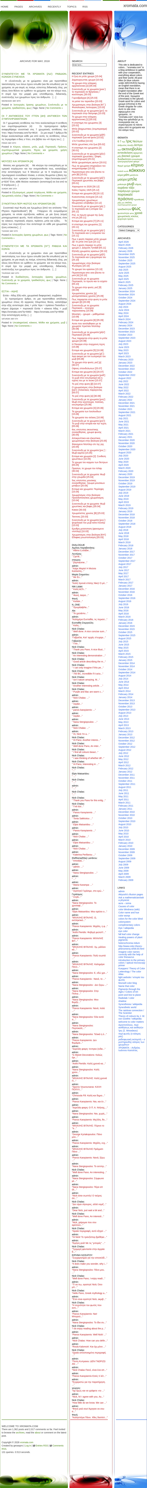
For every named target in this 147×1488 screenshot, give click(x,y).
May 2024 (123, 313)
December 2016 (126, 589)
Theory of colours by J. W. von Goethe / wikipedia (131, 1017)
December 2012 (126, 737)
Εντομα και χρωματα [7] (87, 221)
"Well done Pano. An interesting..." (89, 1172)
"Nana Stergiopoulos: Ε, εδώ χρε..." (90, 973)
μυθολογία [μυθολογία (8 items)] (122, 184)
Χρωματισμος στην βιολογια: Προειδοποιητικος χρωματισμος (88, 498)
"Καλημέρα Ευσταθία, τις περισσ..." (89, 619)
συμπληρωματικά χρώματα (16, 150)
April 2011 (123, 799)
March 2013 (124, 728)
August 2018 (124, 527)
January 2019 (125, 511)
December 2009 (126, 849)
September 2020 (126, 449)
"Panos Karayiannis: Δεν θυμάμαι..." (84, 1041)
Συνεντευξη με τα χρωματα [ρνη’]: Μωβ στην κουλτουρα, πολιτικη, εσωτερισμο (89, 402)
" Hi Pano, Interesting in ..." (85, 764)
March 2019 (124, 505)
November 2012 (126, 740)
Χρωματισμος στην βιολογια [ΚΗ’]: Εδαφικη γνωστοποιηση (89, 536)
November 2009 (126, 852)
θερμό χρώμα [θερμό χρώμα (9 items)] (124, 166)
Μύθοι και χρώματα (56, 192)
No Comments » (54, 108)
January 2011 (125, 809)
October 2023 (125, 334)
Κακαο (79, 509)
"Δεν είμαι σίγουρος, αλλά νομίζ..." (89, 1204)
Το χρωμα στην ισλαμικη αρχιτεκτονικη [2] (84, 84)
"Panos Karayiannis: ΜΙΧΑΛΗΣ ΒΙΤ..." (87, 939)
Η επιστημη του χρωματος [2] (86, 149)
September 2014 (126, 672)
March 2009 (124, 877)
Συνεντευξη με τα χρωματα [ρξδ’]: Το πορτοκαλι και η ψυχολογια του (89, 257)
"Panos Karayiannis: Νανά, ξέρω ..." (88, 1159)
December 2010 (126, 812)
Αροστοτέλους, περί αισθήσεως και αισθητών (130, 1026)
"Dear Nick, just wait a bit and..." (88, 1210)
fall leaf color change (128, 934)
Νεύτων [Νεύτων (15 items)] (137, 141)
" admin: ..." (77, 866)
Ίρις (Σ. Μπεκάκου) (128, 1030)
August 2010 (124, 824)
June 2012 (123, 756)
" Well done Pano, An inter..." (86, 746)
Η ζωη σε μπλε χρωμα (87, 76)
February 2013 (125, 731)
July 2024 (123, 307)
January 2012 (125, 771)
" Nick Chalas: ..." (81, 697)
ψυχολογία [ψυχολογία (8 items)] (122, 219)
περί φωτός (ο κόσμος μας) (129, 1035)
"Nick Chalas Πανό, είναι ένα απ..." (89, 1370)
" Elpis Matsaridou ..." (83, 824)
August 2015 (124, 638)
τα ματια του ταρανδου (87, 101)
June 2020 (123, 458)
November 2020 (126, 443)
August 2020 (124, 452)
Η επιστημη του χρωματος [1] (86, 225)
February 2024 (125, 322)
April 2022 (123, 390)
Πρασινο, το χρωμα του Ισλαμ (87, 469)
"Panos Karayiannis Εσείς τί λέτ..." (89, 1376)
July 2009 (123, 864)
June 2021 (123, 421)
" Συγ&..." (76, 897)
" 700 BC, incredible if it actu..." (87, 673)
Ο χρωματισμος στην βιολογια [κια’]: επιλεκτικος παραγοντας (87, 390)
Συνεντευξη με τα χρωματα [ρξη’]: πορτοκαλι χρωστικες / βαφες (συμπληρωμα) (89, 156)
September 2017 (126, 561)
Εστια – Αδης (10, 291)
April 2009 (123, 874)
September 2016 (126, 598)
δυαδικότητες (22, 277)
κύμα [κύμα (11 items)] (120, 175)
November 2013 (126, 703)
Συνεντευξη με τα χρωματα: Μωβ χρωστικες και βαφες (88, 505)
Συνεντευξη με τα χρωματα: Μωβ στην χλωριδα (88, 475)
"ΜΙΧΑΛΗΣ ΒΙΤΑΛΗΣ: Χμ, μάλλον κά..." (89, 948)
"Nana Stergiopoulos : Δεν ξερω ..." (89, 985)
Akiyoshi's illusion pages (130, 894)
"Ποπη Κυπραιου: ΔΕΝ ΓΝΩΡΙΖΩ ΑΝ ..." (89, 1362)
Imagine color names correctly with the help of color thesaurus (130, 954)
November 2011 (126, 778)
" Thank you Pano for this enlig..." (89, 800)
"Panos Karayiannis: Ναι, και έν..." (89, 1101)
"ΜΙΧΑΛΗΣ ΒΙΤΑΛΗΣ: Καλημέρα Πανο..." (88, 965)
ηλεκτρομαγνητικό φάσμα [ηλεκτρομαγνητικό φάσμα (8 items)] (128, 161)
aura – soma (124, 903)
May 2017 (123, 573)
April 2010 (123, 836)
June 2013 (123, 719)
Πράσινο (62, 146)
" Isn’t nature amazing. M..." (86, 679)
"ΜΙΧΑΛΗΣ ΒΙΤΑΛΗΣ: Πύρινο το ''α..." (88, 1127)
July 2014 (123, 678)
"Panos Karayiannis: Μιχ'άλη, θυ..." (89, 1119)
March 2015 (124, 654)
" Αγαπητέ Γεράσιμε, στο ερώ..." (88, 891)
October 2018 (125, 520)
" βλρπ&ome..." (79, 562)
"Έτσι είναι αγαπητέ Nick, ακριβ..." (89, 1299)
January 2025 (125, 288)
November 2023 (126, 331)
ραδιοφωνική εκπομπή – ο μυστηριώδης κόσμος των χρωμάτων (131, 1042)
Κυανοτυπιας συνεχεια (87, 197)
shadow (122, 1001)
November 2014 (126, 666)
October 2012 (125, 743)
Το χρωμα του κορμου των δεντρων (90, 463)
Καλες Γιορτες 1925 (85, 190)
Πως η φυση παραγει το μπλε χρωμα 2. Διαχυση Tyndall (89, 246)
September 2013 (126, 709)
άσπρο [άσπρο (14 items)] (138, 145)
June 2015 (123, 644)
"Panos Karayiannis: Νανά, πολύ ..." (88, 1009)
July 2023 (123, 344)
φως (29, 108)
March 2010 (124, 839)
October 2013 (125, 706)
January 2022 (125, 400)
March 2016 (124, 616)
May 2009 (123, 870)
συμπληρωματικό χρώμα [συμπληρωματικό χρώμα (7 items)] (127, 205)
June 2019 (123, 496)
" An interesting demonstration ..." (89, 655)
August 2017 (124, 564)
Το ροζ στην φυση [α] (86, 396)
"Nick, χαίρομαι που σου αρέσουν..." (84, 1223)
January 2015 (125, 660)
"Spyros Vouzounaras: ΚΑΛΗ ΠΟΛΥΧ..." (86, 1088)
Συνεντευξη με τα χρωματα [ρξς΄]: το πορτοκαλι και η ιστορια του (89, 209)
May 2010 (123, 833)
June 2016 (123, 607)
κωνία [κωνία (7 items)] (126, 171)
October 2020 (125, 446)
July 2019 (123, 492)
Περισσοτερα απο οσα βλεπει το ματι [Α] (88, 274)
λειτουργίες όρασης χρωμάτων (29, 104)
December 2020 (126, 440)
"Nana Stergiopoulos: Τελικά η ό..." (89, 1034)
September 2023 (126, 338)
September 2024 (126, 300)
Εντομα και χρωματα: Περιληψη (88, 490)
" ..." (74, 776)
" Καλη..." (76, 625)
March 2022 (124, 393)
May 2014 (123, 685)
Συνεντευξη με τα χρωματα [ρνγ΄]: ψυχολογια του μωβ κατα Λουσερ (89, 523)
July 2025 (123, 269)
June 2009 (123, 867)
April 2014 (123, 688)
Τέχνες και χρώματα (45, 150)
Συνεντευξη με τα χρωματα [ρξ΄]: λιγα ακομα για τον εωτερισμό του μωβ (89, 356)
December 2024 (126, 291)
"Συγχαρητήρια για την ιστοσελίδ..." (89, 1257)
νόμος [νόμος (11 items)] (138, 184)
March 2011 (124, 802)
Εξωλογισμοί (18, 192)
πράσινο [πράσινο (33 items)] (125, 198)
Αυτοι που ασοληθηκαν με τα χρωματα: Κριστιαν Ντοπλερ (86, 326)
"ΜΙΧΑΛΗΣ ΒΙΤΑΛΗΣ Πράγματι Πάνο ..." (87, 1150)
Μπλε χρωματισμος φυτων (89, 162)
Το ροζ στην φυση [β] (86, 384)
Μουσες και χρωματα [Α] (17, 161)
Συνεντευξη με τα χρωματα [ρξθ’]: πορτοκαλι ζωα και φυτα (89, 136)
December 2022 (126, 365)
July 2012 (123, 753)
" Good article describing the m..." (89, 661)
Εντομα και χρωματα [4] (87, 371)
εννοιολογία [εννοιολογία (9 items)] (136, 159)
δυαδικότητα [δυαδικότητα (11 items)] (124, 159)
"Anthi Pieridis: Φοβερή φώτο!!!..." (89, 932)
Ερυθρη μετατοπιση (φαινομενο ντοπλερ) (88, 530)
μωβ (41, 146)
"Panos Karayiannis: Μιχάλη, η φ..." (90, 926)
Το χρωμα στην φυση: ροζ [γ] (86, 363)
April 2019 (123, 502)
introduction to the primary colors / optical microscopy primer (131, 963)
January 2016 (125, 623)
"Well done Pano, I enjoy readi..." (88, 1278)
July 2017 (123, 567)
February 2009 (125, 880)
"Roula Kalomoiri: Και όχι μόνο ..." (89, 1346)
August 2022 (124, 378)
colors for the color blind (130, 918)
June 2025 (123, 273)
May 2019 (123, 499)
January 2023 (125, 362)
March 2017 (124, 579)
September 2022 (126, 375)
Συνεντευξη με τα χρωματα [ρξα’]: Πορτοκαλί (89, 333)
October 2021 (125, 409)
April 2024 (123, 316)
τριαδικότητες (18, 108)
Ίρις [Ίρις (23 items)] (129, 141)
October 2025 (125, 260)
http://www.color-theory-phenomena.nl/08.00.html (131, 947)
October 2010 (125, 818)
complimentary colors (129, 925)
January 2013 (125, 734)
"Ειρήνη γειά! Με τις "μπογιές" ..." (88, 1243)
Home (4, 6)
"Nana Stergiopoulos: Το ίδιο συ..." (89, 1322)
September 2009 (126, 858)
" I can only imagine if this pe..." (88, 667)
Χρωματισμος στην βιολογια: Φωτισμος (86, 264)
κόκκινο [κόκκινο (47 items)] (137, 170)
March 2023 (124, 356)
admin (121, 891)
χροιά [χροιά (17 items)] (138, 213)
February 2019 (125, 508)
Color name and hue (128, 912)
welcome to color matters (131, 1021)
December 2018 (126, 514)
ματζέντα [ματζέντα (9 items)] (134, 175)
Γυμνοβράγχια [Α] (84, 98)
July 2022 (123, 381)
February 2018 (125, 545)
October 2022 (125, 372)
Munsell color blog (127, 983)
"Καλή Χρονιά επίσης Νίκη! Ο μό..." (89, 583)
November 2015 (126, 629)
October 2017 (125, 558)
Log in (28, 1445)
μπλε (34, 146)
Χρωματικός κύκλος (11, 195)
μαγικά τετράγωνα (35, 192)
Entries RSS (41, 1445)
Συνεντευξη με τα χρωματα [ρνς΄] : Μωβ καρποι (89, 451)
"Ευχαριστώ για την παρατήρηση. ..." (89, 1383)
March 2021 (124, 431)
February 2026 (125, 248)
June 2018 (123, 533)
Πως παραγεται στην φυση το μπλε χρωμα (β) (89, 300)
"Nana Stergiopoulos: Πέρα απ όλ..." (87, 1188)
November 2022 (126, 369)
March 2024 (124, 319)
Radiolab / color (126, 998)
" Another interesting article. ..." (87, 685)
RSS (85, 6)
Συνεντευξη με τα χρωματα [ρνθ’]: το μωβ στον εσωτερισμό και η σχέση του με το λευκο (89, 378)
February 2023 (125, 359)
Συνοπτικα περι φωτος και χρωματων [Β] (28, 203)
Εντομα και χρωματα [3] (87, 408)
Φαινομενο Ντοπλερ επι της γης (88, 445)
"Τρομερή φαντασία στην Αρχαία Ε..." (88, 1250)
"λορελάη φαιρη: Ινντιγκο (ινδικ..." (88, 1049)
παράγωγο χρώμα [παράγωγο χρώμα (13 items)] (128, 191)
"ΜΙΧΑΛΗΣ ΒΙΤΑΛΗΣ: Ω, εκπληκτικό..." (84, 919)
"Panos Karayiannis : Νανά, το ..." (89, 979)
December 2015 (126, 626)
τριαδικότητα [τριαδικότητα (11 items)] (124, 209)
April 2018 (123, 539)
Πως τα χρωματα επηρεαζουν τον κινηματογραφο (89, 167)
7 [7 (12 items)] (120, 141)
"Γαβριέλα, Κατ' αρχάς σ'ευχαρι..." (89, 637)
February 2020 (125, 471)
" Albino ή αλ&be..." (81, 550)
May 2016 (123, 610)
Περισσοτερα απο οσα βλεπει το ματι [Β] (88, 173)
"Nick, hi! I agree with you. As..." (88, 1396)
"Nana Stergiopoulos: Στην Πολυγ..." (85, 992)
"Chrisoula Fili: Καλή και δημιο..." (88, 1095)
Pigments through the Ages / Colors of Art (129, 990)
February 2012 (125, 768)
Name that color (126, 986)
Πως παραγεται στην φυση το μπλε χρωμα (89, 339)
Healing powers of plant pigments (130, 938)
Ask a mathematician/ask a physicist (131, 898)
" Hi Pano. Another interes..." (86, 740)
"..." (73, 770)
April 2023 (123, 353)
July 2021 (123, 418)
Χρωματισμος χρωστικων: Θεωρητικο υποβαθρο (87, 201)
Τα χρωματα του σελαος (88, 417)
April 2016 (123, 613)
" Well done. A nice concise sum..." (89, 631)
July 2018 (123, 530)
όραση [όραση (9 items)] (130, 219)
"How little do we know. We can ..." (89, 1402)
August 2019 (124, 489)
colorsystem (124, 922)
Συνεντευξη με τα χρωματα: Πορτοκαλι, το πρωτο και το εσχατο (89, 281)
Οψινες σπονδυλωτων (87, 368)
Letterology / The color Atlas (129, 972)
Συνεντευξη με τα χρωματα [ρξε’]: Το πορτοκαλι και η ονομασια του (88, 233)
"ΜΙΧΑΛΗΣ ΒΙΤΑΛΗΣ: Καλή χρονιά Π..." (89, 1079)
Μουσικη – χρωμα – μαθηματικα (88, 315)
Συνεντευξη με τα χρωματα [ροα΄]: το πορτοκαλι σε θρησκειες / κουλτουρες (89, 92)
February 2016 (125, 620)
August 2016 (124, 601)
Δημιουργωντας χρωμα (87, 79)
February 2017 (125, 582)
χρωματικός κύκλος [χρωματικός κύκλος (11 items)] (128, 216)
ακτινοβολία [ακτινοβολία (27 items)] (132, 149)
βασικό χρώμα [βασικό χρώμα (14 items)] (131, 156)
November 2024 (126, 294)
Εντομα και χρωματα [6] (87, 320)
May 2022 (123, 387)
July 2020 (123, 455)
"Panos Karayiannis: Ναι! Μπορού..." (84, 1315)
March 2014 (124, 691)
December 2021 (126, 403)
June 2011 (123, 793)
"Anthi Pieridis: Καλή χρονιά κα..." (89, 1063)
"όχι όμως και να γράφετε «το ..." (88, 1390)
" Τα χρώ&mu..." (80, 613)
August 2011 (124, 787)
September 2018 (126, 523)
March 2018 (124, 542)
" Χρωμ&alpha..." (80, 607)
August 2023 (124, 341)
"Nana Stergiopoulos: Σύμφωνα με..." (88, 1179)
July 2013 (123, 716)
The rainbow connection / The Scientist (131, 1011)
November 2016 (126, 592)
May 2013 (123, 722)
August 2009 (124, 861)
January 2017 (125, 585)
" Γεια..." (76, 643)
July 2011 (123, 790)
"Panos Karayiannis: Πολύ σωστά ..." (89, 956)
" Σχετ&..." (77, 556)
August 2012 (124, 750)
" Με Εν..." (77, 577)
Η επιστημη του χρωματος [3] (86, 124)
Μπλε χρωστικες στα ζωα (88, 144)
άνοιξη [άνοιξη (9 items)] (130, 145)
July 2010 (123, 827)
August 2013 (124, 712)
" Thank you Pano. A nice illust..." (88, 649)
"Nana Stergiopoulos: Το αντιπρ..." (89, 1166)
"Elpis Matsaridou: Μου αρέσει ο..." (89, 911)
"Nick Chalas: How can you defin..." (90, 1340)
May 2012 (123, 759)
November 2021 (126, 406)
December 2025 (126, 254)
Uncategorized (20, 322)
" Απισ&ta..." (78, 860)
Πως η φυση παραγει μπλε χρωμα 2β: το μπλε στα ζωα (89, 240)
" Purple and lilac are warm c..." (88, 691)
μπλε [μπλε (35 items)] (132, 179)
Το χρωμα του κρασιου (87, 269)
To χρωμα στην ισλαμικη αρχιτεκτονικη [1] (84, 118)
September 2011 (126, 784)
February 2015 (125, 657)
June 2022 (123, 384)
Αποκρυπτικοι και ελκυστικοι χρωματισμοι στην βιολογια (89, 439)
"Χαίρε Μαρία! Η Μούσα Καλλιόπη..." (84, 569)
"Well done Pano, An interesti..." (88, 1216)
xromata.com (135, 5)
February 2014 (125, 694)
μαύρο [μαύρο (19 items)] (122, 179)
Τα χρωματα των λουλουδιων (86, 412)
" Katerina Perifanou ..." (84, 854)
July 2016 (123, 604)
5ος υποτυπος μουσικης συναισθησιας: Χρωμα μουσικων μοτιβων (88, 483)
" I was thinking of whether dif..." (88, 758)
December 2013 (126, 700)
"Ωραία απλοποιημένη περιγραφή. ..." (89, 1354)
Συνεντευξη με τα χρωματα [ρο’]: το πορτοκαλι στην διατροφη (89, 112)
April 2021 (123, 427)
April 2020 (123, 465)
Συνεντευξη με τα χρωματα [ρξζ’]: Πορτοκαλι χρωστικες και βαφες (88, 180)
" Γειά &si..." (78, 806)
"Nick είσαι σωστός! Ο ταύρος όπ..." (87, 1197)
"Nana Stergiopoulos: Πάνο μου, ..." (88, 1271)
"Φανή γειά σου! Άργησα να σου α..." (88, 1410)
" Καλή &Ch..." (79, 589)
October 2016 (125, 595)
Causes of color (126, 906)
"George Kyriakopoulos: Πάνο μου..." (87, 1135)
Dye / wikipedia (126, 928)
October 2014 (125, 669)
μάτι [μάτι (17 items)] (126, 174)
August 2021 (124, 415)
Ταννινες (80, 516)
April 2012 (123, 762)
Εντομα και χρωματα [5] (87, 350)
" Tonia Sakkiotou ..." (82, 818)
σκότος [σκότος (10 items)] (128, 202)
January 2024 (125, 325)
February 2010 (125, 843)
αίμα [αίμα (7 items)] (119, 150)
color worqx (124, 915)
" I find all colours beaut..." (85, 752)
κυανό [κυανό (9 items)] (120, 171)
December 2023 (126, 328)
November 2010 (126, 815)
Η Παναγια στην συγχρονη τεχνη (88, 345)
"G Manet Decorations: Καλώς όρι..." (87, 1056)
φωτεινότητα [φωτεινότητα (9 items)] (123, 213)
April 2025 (123, 279)
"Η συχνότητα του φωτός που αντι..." (86, 1306)
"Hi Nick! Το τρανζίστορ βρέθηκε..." (89, 1237)
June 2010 (123, 830)
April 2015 (123, 651)
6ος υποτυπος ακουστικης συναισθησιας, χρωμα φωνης (86, 432)
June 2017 (123, 570)
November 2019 (126, 480)
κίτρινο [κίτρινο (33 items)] (137, 165)
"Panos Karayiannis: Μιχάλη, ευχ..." (90, 1143)
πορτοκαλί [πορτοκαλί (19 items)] (125, 194)
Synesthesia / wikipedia (130, 1004)
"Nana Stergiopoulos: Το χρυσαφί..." (84, 904)
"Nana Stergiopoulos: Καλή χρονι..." (85, 1070)
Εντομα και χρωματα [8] (87, 193)
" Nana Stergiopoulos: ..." (84, 722)
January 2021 (125, 437)
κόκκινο (26, 146)
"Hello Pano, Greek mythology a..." (89, 1293)
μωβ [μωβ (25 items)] (130, 184)
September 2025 (126, 263)
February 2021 (125, 434)
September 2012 (126, 747)
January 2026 (125, 251)
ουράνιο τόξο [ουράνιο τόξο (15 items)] (126, 187)
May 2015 (123, 647)
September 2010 (126, 821)
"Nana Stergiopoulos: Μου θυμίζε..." (85, 1001)
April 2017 (123, 576)
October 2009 (125, 855)
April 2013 (123, 725)
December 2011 (126, 774)
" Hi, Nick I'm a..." (81, 734)
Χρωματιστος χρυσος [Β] (88, 513)
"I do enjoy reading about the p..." (89, 1328)
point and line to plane (129, 995)
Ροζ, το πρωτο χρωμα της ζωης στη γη (88, 216)
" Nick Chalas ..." (80, 836)
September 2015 (126, 635)
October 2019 (125, 483)
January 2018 (125, 548)
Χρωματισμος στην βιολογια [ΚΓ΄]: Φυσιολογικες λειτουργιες (89, 106)
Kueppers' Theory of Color (131, 968)
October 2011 (125, 781)
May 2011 (123, 796)
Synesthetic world (127, 1007)
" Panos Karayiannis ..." (84, 812)
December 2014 (126, 663)
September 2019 (126, 486)
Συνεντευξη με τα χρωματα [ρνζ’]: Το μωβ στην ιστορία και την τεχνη (89, 423)
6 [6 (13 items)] (118, 141)
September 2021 (126, 412)
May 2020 (123, 462)
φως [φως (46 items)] (136, 208)
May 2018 (123, 536)
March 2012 (124, 765)
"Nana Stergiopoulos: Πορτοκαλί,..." (82, 1026)
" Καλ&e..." (77, 601)
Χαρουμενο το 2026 (85, 186)
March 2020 (124, 468)
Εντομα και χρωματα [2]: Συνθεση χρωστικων (89, 457)
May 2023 (123, 350)
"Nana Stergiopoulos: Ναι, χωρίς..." (89, 1113)
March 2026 (124, 245)
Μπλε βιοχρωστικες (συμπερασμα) (89, 130)
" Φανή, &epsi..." (80, 595)
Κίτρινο (16, 146)
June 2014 (123, 681)
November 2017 (126, 554)
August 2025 (124, 266)
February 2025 (125, 285)
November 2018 (126, 517)
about (38, 1432)
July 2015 (123, 641)
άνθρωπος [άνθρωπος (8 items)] (122, 145)
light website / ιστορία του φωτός (131, 978)
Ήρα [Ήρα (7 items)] (123, 142)
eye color (123, 931)
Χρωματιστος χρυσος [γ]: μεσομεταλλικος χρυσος (88, 294)
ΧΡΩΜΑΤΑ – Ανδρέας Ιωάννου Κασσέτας (129, 1049)
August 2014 (124, 675)
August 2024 (124, 303)
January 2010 (125, 846)
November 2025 (126, 257)
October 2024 (125, 297)
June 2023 (123, 347)
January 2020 (125, 474)
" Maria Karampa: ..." (82, 885)
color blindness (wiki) (129, 909)
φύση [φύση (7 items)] (132, 213)
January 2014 (125, 697)
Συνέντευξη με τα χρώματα (16, 280)
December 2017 (126, 551)
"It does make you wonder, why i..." (89, 1263)
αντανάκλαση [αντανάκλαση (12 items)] (125, 152)
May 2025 (123, 276)
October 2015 (125, 632)
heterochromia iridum (129, 943)
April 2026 (123, 242)
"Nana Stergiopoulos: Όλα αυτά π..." (88, 1018)
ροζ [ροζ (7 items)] (123, 203)
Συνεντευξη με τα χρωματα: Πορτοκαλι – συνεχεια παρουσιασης (85, 308)
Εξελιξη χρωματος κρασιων (89, 251)
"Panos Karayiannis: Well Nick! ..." (89, 1334)
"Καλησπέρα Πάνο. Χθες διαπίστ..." (90, 1417)
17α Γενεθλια (82, 141)
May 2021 (123, 424)
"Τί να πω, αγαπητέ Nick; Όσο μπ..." (87, 1285)
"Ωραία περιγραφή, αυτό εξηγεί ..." (89, 1231)
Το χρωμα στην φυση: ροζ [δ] (86, 288)
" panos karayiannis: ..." (84, 710)
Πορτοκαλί (50, 146)
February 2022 (125, 396)
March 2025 (124, 282)
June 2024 (123, 310)
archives (20, 1432)
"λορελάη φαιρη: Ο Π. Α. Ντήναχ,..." (90, 1107)
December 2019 (126, 477)
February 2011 (125, 805)
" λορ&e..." (77, 703)
